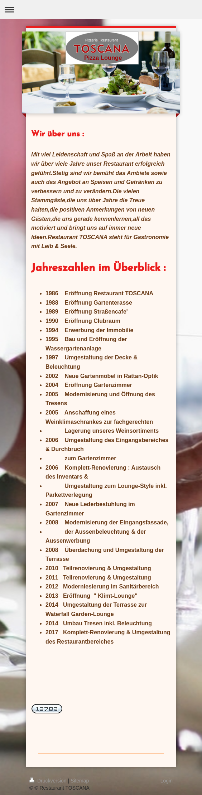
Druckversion (48, 781)
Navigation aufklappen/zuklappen (101, 9)
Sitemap (80, 781)
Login (166, 781)
